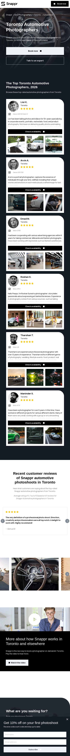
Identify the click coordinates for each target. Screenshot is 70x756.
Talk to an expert (35, 60)
